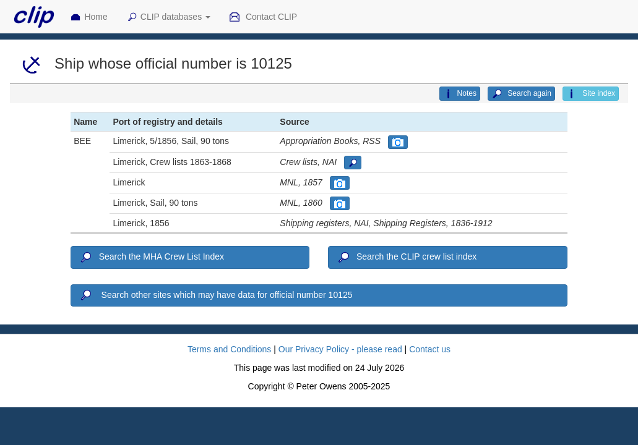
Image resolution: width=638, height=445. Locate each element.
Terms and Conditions (229, 349)
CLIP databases (168, 17)
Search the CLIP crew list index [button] (406, 258)
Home (88, 17)
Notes (459, 94)
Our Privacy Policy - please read (340, 349)
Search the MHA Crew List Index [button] (151, 258)
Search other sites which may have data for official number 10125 (215, 295)
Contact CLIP (263, 17)
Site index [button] (590, 94)
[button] (398, 142)
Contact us (429, 349)
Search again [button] (521, 94)
